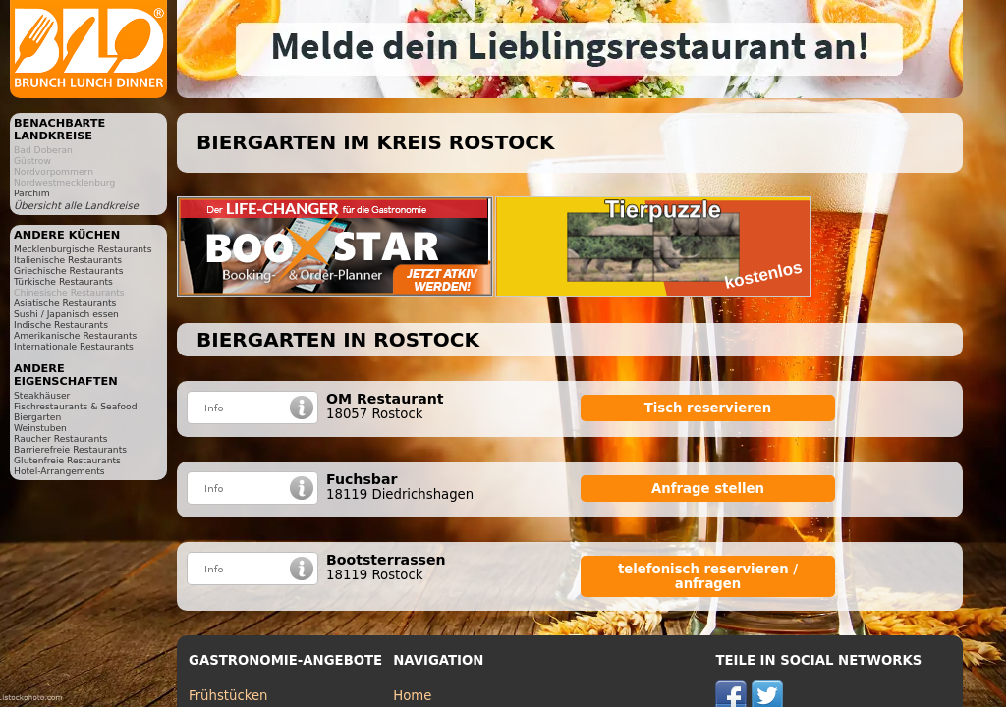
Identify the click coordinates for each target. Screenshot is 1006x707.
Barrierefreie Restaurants (70, 449)
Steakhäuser (42, 395)
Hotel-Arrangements (59, 470)
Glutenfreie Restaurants (67, 460)
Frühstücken (228, 695)
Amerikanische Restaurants (75, 335)
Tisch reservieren (708, 408)
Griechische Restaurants (68, 270)
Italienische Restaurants (68, 259)
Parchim (32, 193)
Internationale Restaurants (74, 346)
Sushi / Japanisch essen (66, 313)
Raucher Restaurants (61, 438)
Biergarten (37, 416)
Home (412, 695)
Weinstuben (40, 427)
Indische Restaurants (61, 324)
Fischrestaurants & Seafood (76, 406)
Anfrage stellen (707, 488)
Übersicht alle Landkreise (76, 205)
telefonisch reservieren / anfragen (708, 576)
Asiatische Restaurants (65, 303)
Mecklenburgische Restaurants (82, 249)
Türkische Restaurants (63, 281)
